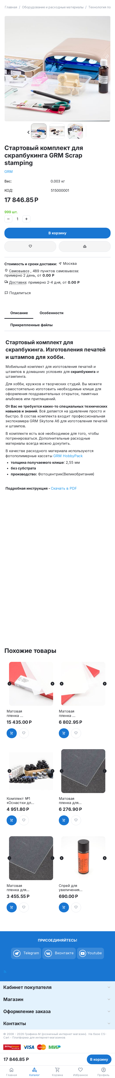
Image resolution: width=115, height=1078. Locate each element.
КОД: (8, 190)
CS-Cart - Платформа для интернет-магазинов (54, 1035)
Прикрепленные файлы (31, 325)
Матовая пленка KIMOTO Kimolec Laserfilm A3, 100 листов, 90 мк (20, 713)
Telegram (26, 953)
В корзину (57, 233)
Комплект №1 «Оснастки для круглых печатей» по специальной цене (20, 801)
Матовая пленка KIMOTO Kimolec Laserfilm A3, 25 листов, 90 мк (72, 713)
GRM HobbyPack (68, 456)
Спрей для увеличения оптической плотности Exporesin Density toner (70, 888)
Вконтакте (59, 953)
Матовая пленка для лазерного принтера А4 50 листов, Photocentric (70, 801)
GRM (8, 171)
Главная (11, 7)
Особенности (51, 313)
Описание (19, 313)
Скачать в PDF (64, 488)
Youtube (90, 953)
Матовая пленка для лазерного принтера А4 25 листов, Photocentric (18, 888)
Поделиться (18, 293)
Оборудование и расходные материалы (52, 7)
